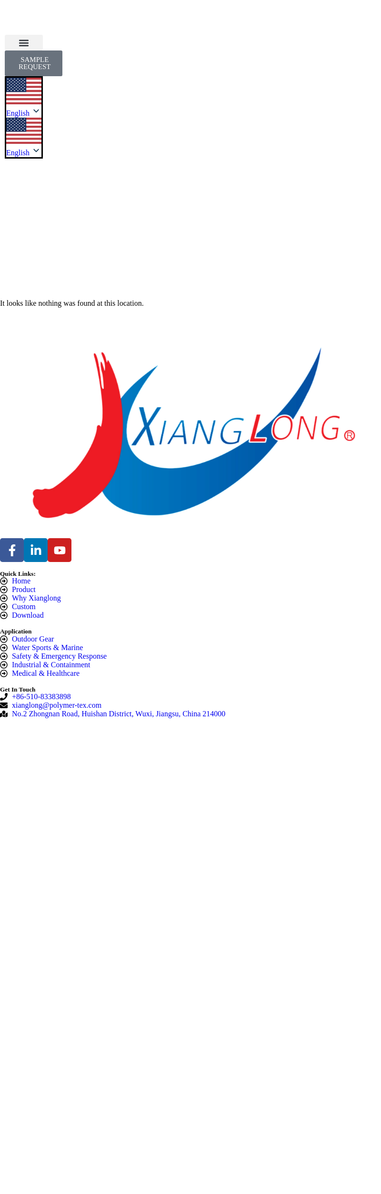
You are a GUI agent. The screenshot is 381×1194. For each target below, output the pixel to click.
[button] (24, 42)
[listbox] (23, 138)
